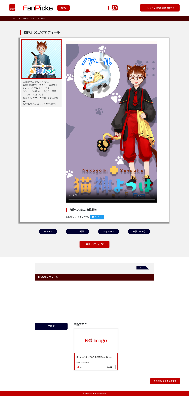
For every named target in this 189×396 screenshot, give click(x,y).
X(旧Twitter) (139, 231)
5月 (140, 268)
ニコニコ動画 (77, 231)
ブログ (51, 325)
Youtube (48, 231)
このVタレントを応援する (165, 381)
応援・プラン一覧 (94, 244)
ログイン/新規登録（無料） (159, 7)
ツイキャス (109, 231)
